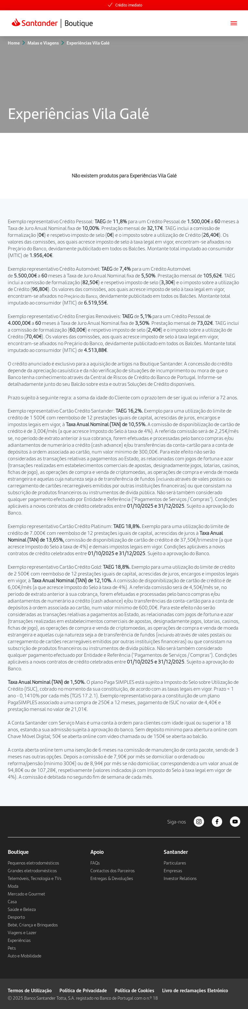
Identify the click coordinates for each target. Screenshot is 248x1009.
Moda (13, 886)
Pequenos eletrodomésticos (33, 863)
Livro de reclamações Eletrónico (195, 990)
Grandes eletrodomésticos (32, 871)
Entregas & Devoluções (111, 878)
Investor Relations (180, 878)
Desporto (16, 917)
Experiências (19, 940)
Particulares (175, 863)
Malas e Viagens (43, 42)
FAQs (95, 863)
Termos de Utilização (30, 990)
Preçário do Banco (27, 248)
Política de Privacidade (83, 990)
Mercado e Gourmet (26, 894)
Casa (12, 901)
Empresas (173, 871)
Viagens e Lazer (22, 932)
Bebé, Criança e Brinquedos (33, 925)
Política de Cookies (134, 990)
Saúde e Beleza (22, 909)
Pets (12, 948)
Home (14, 42)
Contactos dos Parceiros (112, 871)
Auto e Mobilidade (24, 956)
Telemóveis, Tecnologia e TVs (34, 878)
